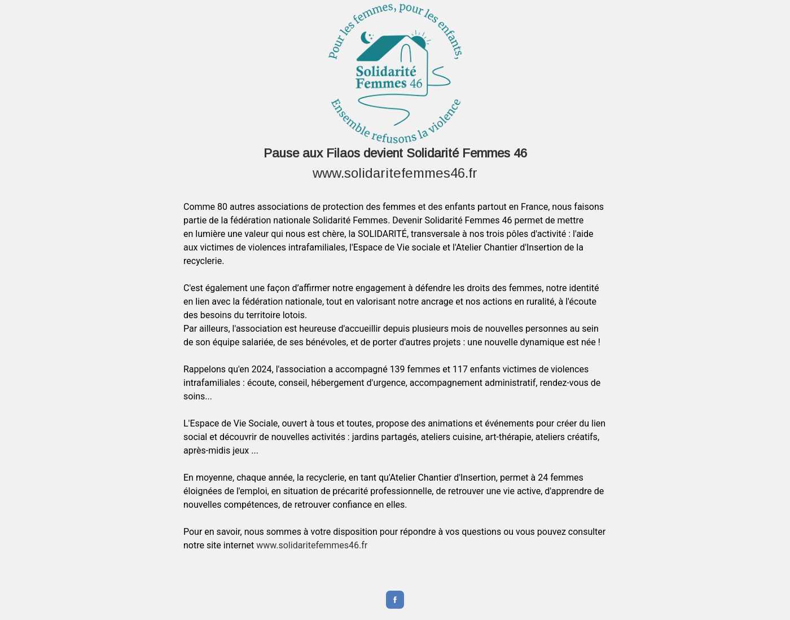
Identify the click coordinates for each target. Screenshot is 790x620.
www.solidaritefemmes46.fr (395, 173)
